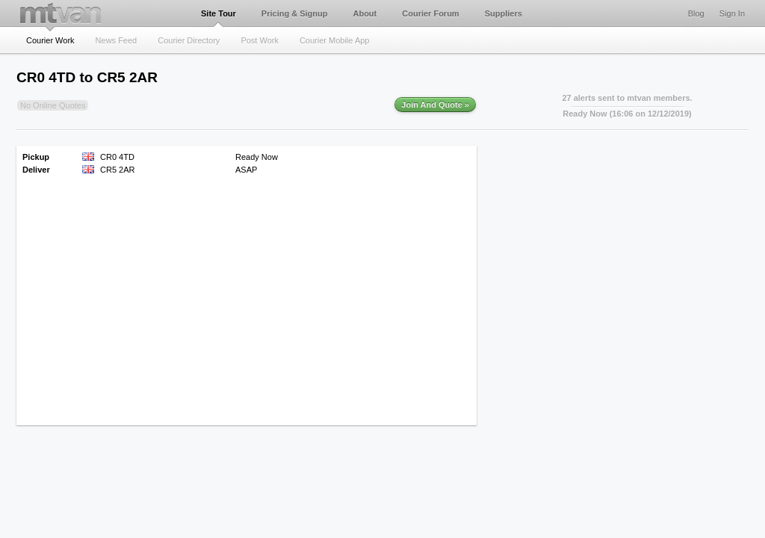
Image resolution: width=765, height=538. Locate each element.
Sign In (732, 13)
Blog (696, 13)
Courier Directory (189, 40)
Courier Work (50, 40)
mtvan (60, 13)
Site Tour (218, 13)
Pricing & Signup (294, 13)
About (365, 13)
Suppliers (503, 13)
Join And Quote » (435, 104)
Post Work (260, 40)
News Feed (116, 40)
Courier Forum (430, 13)
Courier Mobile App (335, 40)
